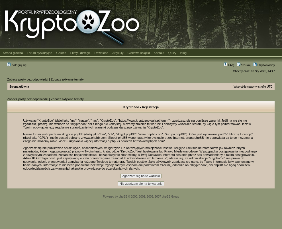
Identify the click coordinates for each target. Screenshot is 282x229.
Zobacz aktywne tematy (67, 79)
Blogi (183, 53)
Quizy (172, 53)
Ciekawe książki (138, 53)
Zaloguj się (16, 65)
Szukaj (244, 65)
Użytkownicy (264, 65)
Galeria (61, 53)
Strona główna (13, 53)
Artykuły (117, 53)
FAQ (229, 65)
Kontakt (159, 53)
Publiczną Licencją (239, 134)
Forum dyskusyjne (39, 53)
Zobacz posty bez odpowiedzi (27, 79)
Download (102, 53)
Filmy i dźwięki (80, 53)
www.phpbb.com (95, 137)
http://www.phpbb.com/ (149, 141)
